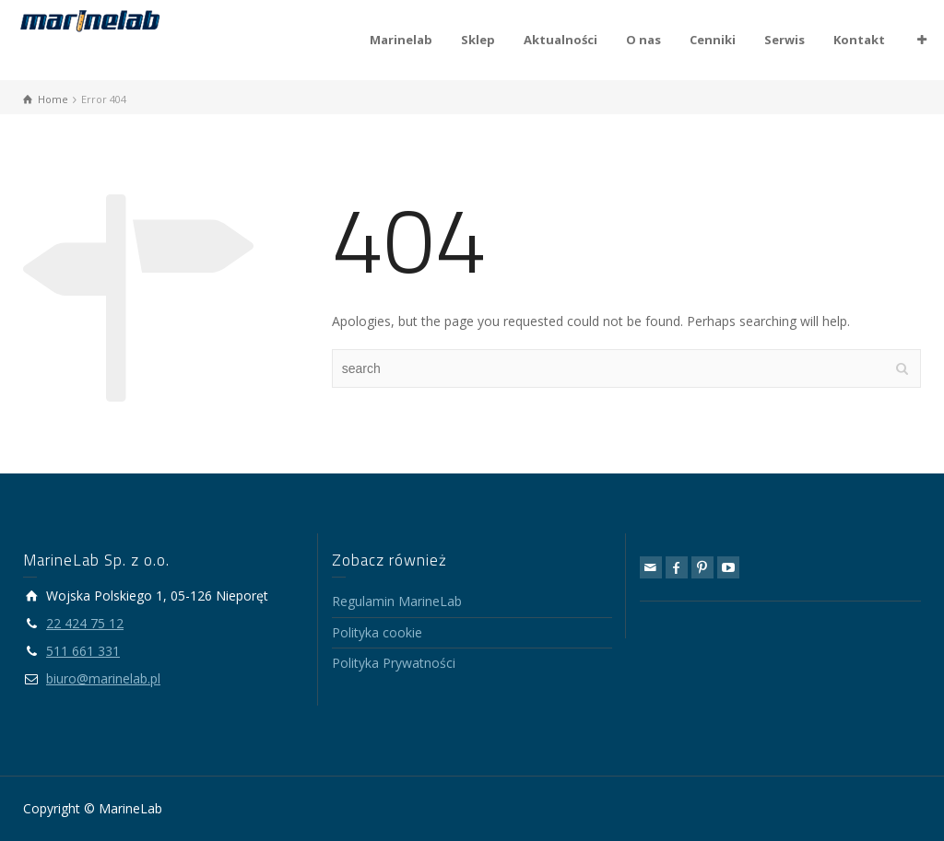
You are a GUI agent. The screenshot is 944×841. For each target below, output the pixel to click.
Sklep (478, 39)
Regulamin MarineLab (397, 601)
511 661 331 (83, 651)
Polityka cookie (377, 632)
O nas (643, 39)
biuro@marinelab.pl (103, 678)
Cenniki (713, 39)
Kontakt (859, 39)
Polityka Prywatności (393, 663)
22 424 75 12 (85, 623)
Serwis (784, 39)
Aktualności (560, 39)
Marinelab (401, 39)
